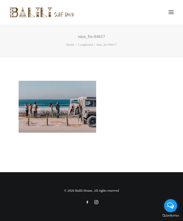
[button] (171, 12)
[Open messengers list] (170, 205)
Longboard (85, 44)
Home (70, 44)
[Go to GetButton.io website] (170, 215)
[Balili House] (42, 12)
